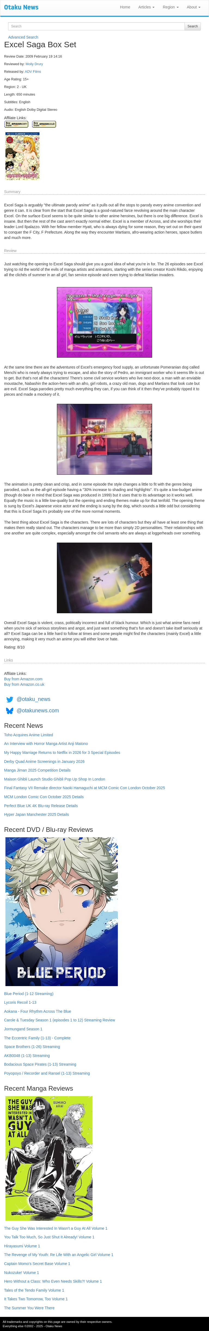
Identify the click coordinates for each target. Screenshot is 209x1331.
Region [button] (171, 7)
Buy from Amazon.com (23, 679)
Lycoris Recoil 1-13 (20, 1002)
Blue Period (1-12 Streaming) (28, 994)
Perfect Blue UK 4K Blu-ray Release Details (41, 806)
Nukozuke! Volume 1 (21, 1272)
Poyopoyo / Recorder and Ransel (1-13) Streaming (47, 1073)
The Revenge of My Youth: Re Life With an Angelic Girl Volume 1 (58, 1255)
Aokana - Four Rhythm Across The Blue (37, 1011)
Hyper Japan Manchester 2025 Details (36, 814)
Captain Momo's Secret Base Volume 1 (37, 1263)
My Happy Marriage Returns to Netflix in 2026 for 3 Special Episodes (62, 752)
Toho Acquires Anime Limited (28, 735)
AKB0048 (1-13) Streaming (27, 1055)
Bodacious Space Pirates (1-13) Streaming (40, 1064)
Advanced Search (23, 37)
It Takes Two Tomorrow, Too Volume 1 (36, 1299)
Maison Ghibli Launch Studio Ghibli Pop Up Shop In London (54, 779)
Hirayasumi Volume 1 (22, 1246)
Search (193, 26)
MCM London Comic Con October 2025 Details (44, 797)
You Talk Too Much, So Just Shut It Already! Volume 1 (49, 1237)
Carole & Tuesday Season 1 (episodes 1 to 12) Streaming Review (59, 1020)
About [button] (194, 7)
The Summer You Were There (29, 1308)
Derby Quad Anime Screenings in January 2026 (44, 761)
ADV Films (33, 72)
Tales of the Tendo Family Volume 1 (34, 1290)
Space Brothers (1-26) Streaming (32, 1046)
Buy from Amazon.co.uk (24, 684)
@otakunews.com (38, 711)
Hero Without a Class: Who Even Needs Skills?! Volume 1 (53, 1281)
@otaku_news (33, 699)
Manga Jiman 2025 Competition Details (37, 770)
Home (125, 7)
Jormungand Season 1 (23, 1029)
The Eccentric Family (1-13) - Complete (37, 1038)
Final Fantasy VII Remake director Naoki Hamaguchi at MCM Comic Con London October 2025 (84, 788)
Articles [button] (146, 7)
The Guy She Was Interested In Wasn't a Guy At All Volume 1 (55, 1228)
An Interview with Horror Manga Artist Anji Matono (46, 743)
